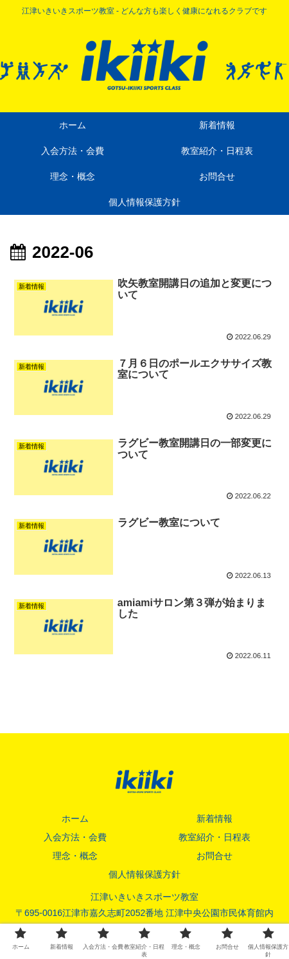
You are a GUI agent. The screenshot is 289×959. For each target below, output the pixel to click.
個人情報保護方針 (144, 874)
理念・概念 (75, 856)
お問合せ (214, 856)
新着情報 (214, 818)
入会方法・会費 (75, 837)
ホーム (75, 818)
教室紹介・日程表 (214, 837)
